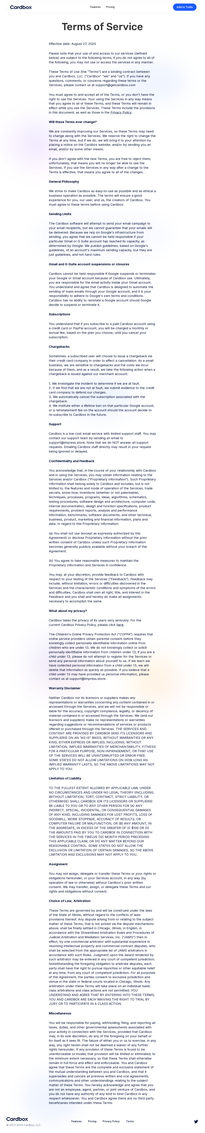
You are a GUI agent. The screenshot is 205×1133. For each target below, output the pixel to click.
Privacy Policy (121, 112)
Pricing (110, 7)
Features (95, 7)
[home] (21, 7)
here (119, 625)
